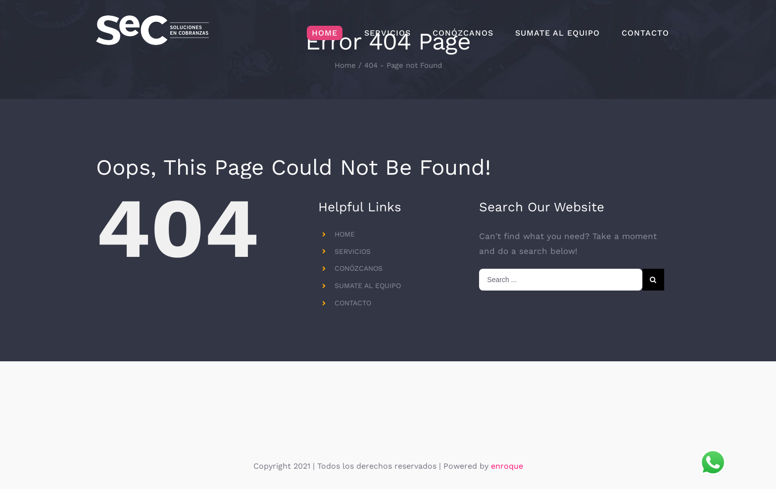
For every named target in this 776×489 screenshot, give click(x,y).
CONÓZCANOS (359, 268)
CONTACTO (353, 303)
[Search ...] (560, 280)
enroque (507, 466)
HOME (345, 234)
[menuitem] (324, 33)
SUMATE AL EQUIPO (368, 286)
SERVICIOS (353, 251)
